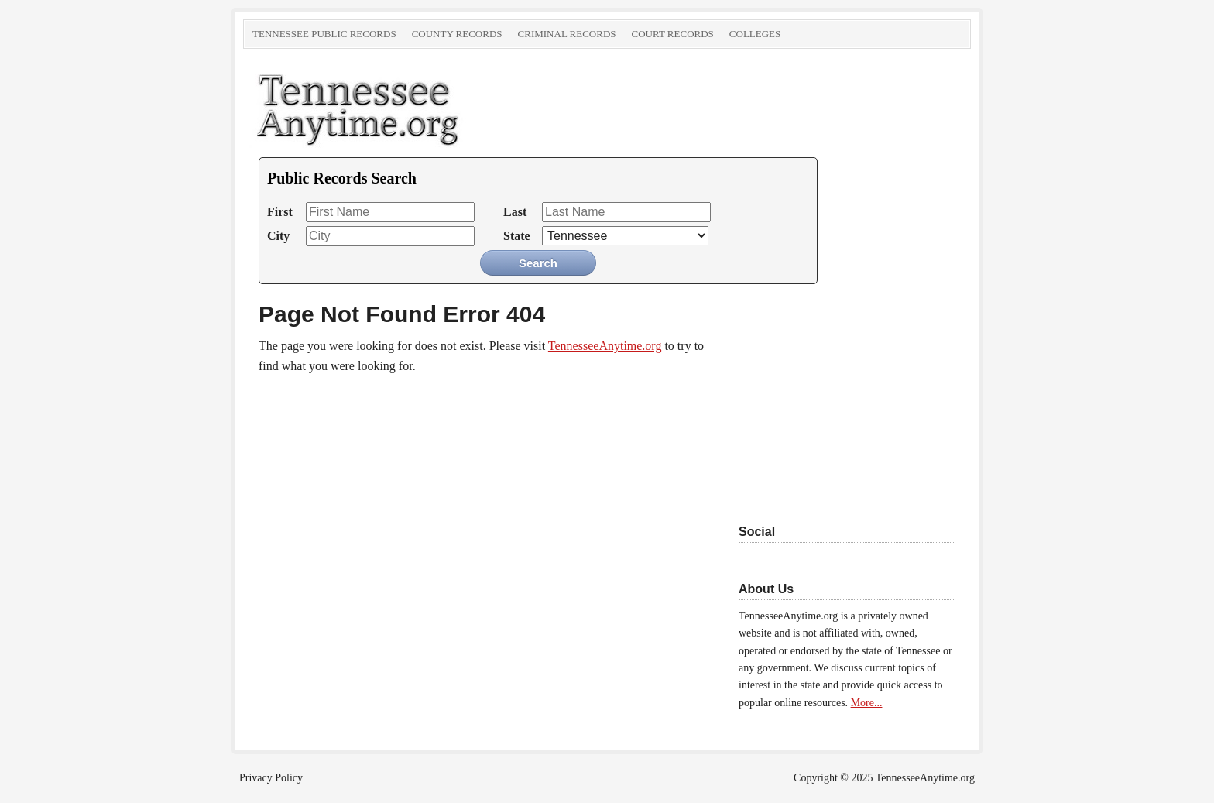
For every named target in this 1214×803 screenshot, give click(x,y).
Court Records (673, 33)
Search (538, 262)
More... (867, 703)
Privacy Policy (271, 778)
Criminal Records (567, 33)
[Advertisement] (835, 396)
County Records (457, 33)
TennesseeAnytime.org (417, 107)
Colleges (754, 33)
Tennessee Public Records (324, 33)
